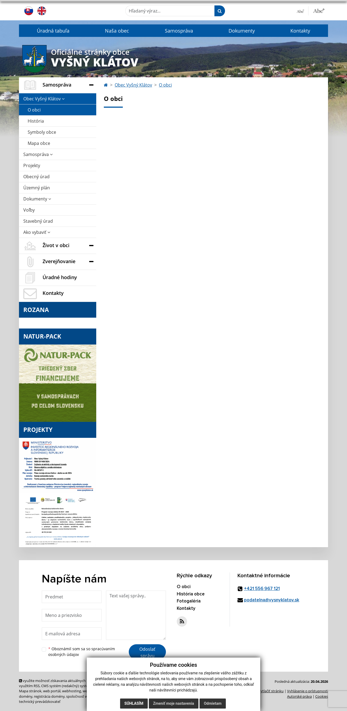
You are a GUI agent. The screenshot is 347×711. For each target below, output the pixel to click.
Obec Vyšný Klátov (44, 99)
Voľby (29, 210)
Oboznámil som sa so (81, 651)
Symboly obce (42, 132)
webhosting (71, 690)
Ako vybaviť (36, 232)
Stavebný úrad (38, 221)
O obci (34, 110)
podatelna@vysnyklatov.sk (271, 600)
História (36, 121)
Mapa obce (39, 143)
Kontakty (300, 30)
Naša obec (117, 30)
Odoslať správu (147, 652)
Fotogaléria (189, 601)
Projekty (31, 165)
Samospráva (179, 30)
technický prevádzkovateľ (39, 701)
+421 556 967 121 (262, 588)
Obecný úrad (36, 177)
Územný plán (36, 188)
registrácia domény (49, 696)
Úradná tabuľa (53, 30)
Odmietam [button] (212, 703)
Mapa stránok (30, 690)
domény (25, 696)
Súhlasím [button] (133, 703)
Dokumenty (242, 30)
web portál (51, 690)
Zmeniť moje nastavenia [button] (173, 703)
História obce (191, 594)
